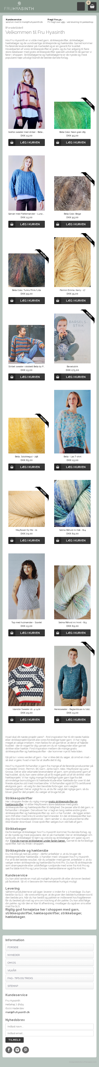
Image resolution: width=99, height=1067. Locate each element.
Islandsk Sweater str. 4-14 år (26, 709)
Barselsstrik (72, 366)
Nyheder (14, 955)
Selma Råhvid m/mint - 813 (72, 622)
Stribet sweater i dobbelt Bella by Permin (26, 366)
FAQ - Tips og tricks (20, 978)
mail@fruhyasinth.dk (17, 1012)
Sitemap (13, 985)
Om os (12, 962)
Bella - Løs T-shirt (72, 456)
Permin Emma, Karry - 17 (72, 290)
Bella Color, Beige (72, 214)
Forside (13, 947)
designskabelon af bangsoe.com (82, 1062)
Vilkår (12, 970)
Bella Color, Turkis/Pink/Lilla (26, 290)
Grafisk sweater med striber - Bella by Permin (26, 132)
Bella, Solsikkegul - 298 (26, 456)
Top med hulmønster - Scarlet (26, 622)
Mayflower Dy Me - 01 (26, 530)
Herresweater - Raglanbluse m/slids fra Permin (72, 709)
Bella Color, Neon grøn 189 (72, 132)
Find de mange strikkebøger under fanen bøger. (38, 840)
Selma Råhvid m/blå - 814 (72, 530)
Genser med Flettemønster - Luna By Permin (26, 214)
